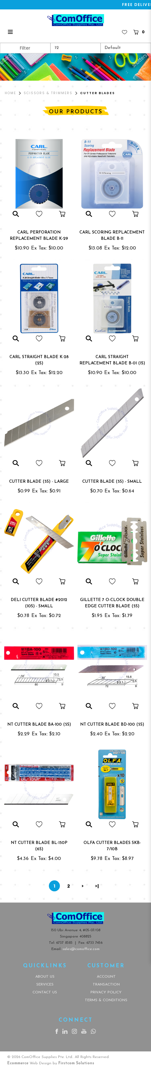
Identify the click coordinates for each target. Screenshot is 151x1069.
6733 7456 (94, 943)
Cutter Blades (97, 93)
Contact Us (44, 992)
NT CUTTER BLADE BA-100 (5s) (39, 725)
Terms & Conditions (106, 1000)
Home (10, 93)
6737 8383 (64, 943)
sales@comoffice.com (81, 949)
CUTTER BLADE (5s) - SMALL (112, 482)
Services (45, 984)
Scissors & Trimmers (48, 93)
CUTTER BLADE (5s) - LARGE (39, 482)
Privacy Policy (106, 992)
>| (97, 886)
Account (106, 977)
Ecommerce (17, 1063)
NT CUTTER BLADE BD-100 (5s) (112, 725)
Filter (25, 48)
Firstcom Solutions (76, 1063)
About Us (45, 977)
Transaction (106, 984)
